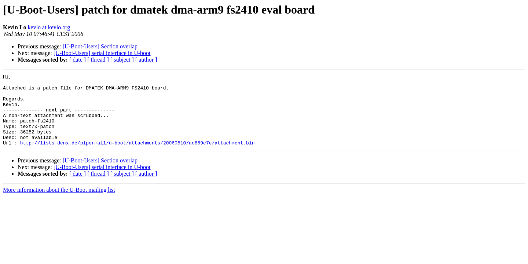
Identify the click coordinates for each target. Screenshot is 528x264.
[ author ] (146, 59)
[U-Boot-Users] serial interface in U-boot (102, 53)
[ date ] (77, 59)
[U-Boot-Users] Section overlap (100, 46)
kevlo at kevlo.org (49, 27)
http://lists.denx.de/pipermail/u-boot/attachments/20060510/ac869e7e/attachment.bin (137, 157)
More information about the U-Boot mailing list (59, 204)
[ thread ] (98, 59)
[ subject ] (122, 59)
